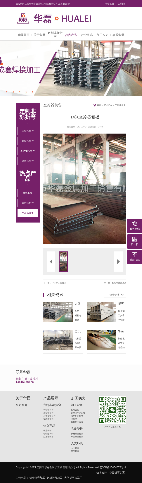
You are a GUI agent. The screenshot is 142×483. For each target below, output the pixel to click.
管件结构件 (28, 203)
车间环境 (75, 451)
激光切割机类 (77, 416)
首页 (99, 105)
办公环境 (75, 448)
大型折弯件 (28, 131)
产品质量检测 (77, 436)
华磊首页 (24, 34)
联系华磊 (118, 34)
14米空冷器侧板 (119, 283)
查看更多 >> (117, 294)
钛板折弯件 (28, 161)
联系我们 (121, 3)
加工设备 (77, 405)
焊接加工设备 (77, 422)
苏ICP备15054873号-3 (113, 467)
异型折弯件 (28, 141)
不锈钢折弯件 (27, 151)
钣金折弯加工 (37, 477)
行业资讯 (87, 34)
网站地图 (109, 3)
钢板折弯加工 (54, 477)
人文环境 (77, 443)
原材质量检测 (77, 434)
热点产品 (71, 34)
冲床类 (74, 419)
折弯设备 (75, 410)
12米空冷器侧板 (58, 283)
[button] (64, 189)
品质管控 (77, 428)
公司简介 (21, 405)
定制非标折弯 (55, 34)
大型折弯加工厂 (73, 477)
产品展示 (50, 398)
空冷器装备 (28, 212)
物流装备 (27, 193)
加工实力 (102, 34)
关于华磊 (39, 34)
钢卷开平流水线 (78, 413)
